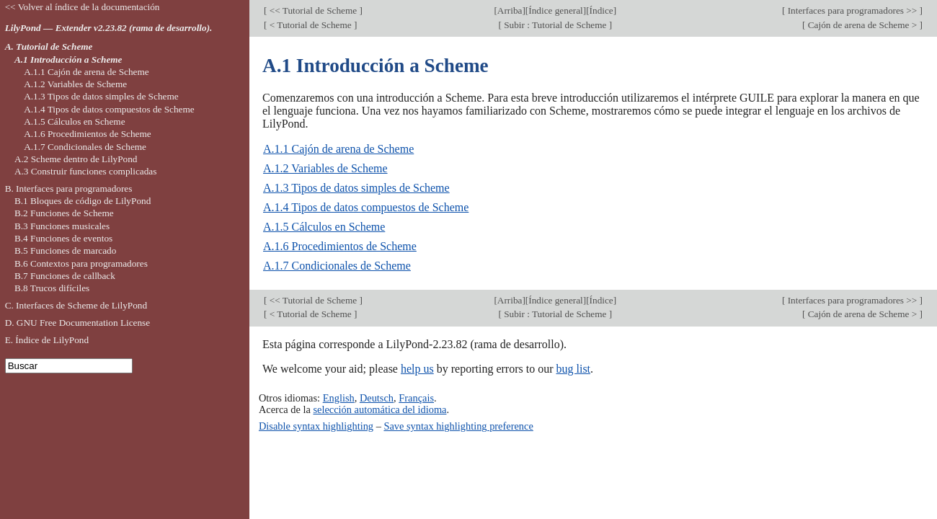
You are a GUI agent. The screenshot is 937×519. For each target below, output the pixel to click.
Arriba (510, 10)
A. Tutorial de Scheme (49, 46)
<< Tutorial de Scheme (313, 10)
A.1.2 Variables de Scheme (325, 168)
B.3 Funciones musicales (62, 226)
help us (417, 369)
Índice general (555, 10)
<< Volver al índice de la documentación (82, 6)
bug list (573, 369)
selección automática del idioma (379, 409)
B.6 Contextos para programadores (81, 263)
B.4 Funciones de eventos (63, 238)
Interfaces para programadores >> (852, 10)
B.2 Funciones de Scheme (64, 213)
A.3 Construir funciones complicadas (85, 171)
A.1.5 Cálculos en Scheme (324, 227)
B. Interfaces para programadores (69, 188)
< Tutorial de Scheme (310, 24)
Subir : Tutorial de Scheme (555, 24)
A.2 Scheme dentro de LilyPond (76, 159)
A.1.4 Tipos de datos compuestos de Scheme (365, 207)
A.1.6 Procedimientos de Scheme (340, 246)
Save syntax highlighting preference (458, 426)
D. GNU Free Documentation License (78, 322)
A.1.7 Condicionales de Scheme (337, 266)
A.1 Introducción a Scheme (68, 59)
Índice (601, 10)
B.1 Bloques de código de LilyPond (82, 200)
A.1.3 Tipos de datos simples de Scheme (356, 188)
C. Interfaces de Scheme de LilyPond (76, 305)
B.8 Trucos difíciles (51, 288)
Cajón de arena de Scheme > (862, 24)
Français (416, 398)
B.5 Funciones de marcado (65, 250)
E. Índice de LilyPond (47, 339)
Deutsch (377, 398)
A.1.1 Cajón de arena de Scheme (338, 149)
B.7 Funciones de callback (64, 275)
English (339, 398)
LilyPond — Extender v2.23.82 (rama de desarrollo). (109, 27)
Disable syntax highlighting (316, 426)
